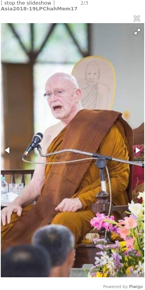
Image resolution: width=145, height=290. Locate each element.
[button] (137, 31)
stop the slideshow (27, 3)
